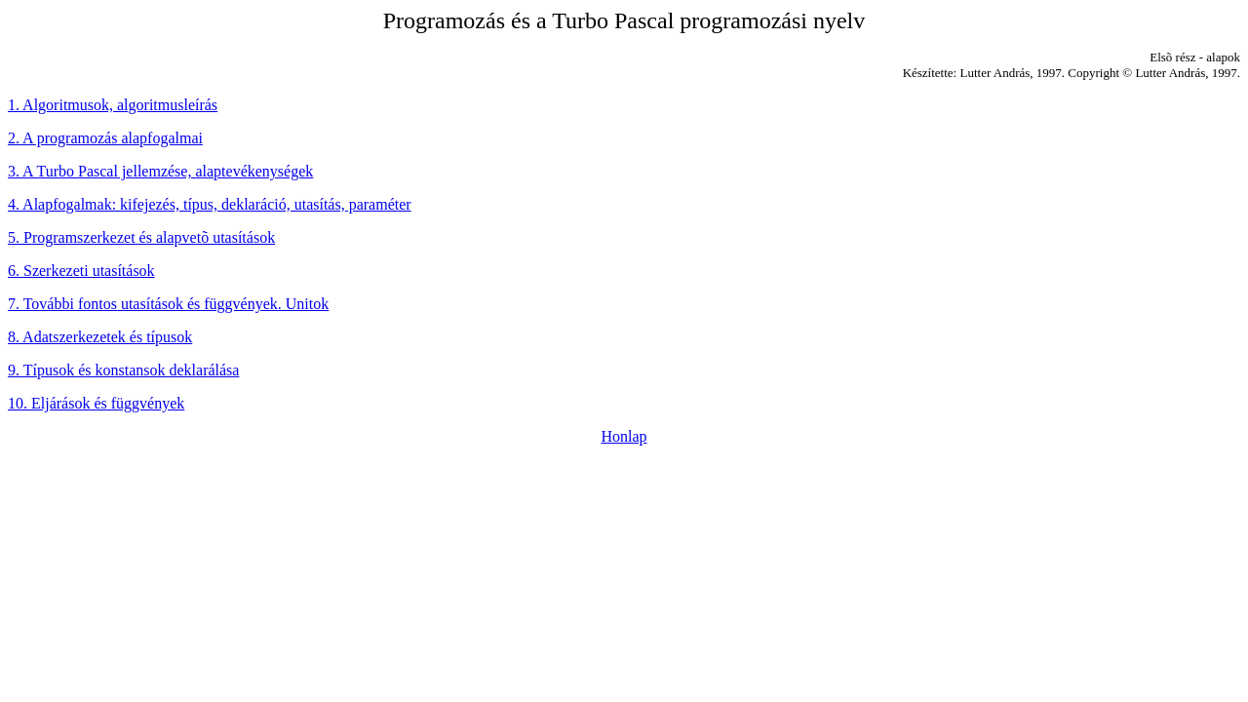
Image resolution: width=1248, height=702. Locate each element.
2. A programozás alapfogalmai (105, 138)
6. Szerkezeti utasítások (81, 270)
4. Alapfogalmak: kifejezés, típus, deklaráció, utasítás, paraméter (209, 204)
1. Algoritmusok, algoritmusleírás (112, 105)
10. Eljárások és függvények (96, 403)
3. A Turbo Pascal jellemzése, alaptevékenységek (160, 171)
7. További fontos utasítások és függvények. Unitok (168, 303)
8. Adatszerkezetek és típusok (100, 337)
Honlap (623, 436)
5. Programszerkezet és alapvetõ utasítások (141, 237)
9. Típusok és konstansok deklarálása (123, 370)
